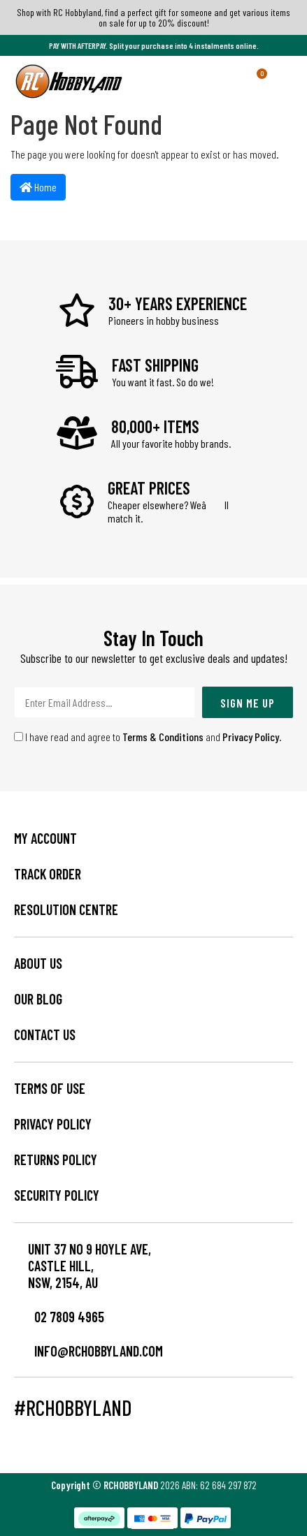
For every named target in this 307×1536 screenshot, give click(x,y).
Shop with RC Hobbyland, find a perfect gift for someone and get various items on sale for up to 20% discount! (153, 17)
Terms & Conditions (163, 736)
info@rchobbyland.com (88, 1351)
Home (38, 186)
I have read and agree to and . (148, 736)
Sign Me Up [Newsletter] (247, 703)
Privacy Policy (250, 736)
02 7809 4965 (59, 1316)
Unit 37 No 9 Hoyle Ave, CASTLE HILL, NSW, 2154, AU (89, 1266)
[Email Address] (104, 702)
